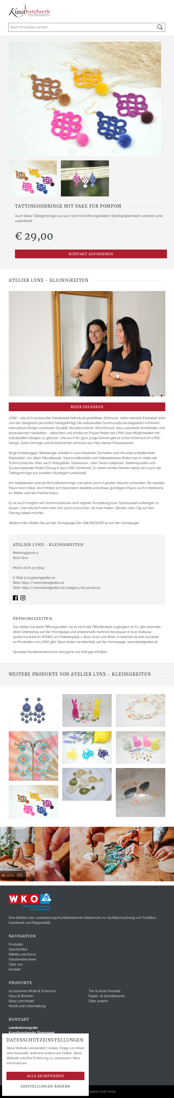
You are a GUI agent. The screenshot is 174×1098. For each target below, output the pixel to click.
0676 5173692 (33, 568)
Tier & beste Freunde (104, 991)
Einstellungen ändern (45, 1086)
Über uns (16, 964)
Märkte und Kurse (22, 954)
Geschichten (18, 949)
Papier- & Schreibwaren (107, 996)
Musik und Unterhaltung (27, 1006)
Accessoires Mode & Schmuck (32, 991)
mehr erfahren (87, 407)
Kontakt (14, 969)
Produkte (16, 944)
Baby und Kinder (21, 1001)
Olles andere (98, 1001)
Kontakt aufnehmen (91, 254)
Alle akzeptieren (45, 1076)
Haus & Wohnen (21, 996)
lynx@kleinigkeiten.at (39, 578)
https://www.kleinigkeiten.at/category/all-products (61, 588)
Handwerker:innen (22, 959)
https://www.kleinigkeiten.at (43, 583)
